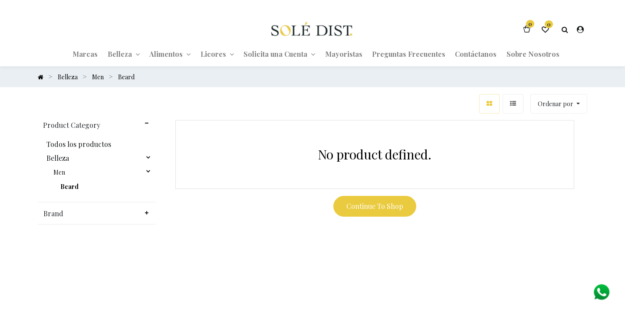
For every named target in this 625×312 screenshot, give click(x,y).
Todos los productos (78, 144)
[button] (558, 104)
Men (59, 172)
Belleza (57, 158)
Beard (69, 187)
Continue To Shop (374, 206)
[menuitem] (85, 53)
